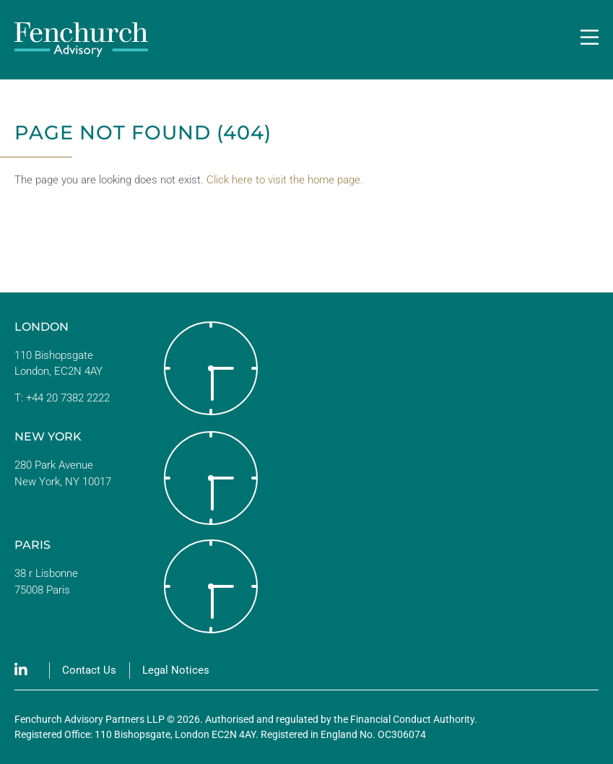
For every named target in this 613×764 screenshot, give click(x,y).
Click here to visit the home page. (284, 179)
